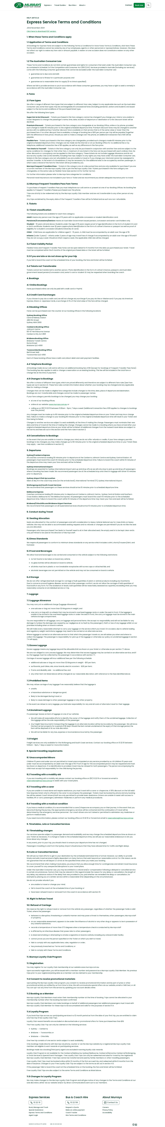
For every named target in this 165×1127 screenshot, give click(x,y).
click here (125, 46)
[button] (48, 5)
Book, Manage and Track (38, 1107)
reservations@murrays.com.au (39, 780)
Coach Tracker (71, 1113)
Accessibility (107, 1113)
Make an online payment (75, 1110)
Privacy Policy (107, 1110)
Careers (105, 1107)
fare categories (72, 174)
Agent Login (33, 1115)
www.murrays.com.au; (58, 404)
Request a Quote (72, 1107)
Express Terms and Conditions (40, 1113)
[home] (28, 5)
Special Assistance (36, 1110)
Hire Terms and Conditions (76, 1115)
